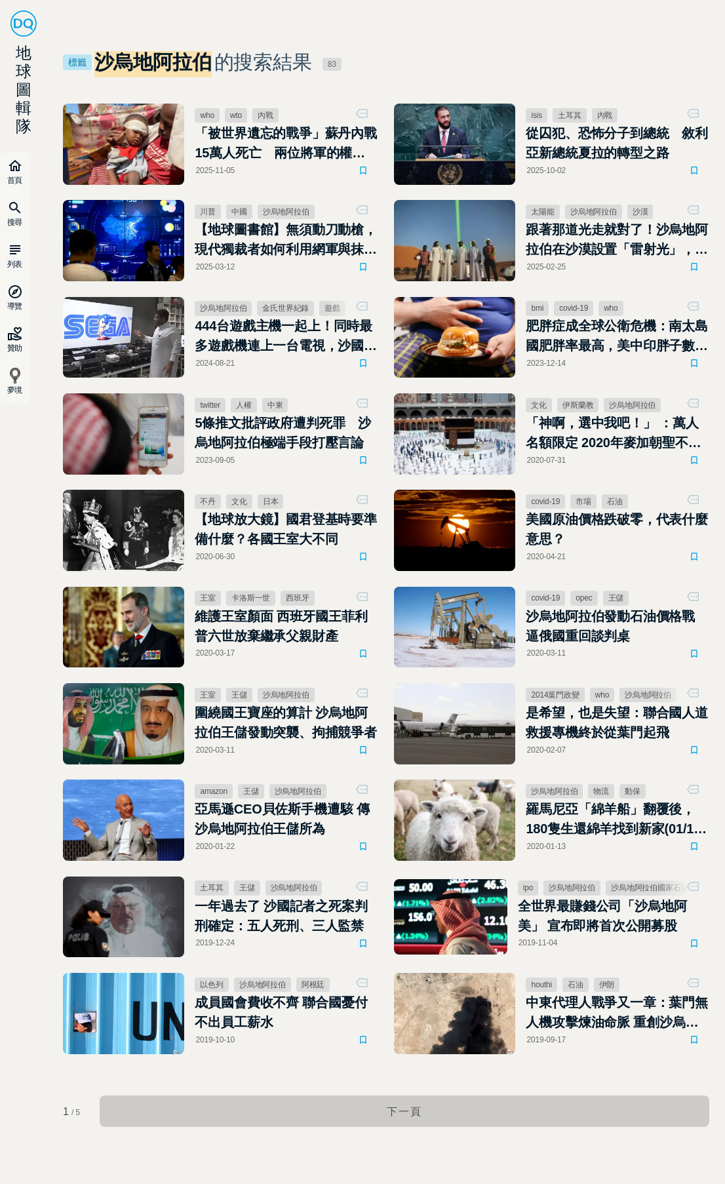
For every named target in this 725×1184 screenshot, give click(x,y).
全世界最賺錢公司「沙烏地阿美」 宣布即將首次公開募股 (602, 919)
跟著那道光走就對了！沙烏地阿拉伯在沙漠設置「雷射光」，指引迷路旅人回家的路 (617, 241)
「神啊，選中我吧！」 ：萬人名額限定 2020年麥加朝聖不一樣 (613, 435)
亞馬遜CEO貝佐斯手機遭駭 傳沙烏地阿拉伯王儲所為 (282, 822)
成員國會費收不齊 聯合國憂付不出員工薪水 (281, 1016)
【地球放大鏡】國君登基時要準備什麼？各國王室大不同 (286, 531)
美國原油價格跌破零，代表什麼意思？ (617, 531)
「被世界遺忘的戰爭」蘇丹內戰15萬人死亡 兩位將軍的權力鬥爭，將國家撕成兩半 (286, 144)
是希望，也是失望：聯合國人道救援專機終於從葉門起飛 (617, 725)
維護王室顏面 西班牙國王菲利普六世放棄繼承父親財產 (281, 628)
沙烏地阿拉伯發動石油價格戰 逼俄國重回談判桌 (611, 628)
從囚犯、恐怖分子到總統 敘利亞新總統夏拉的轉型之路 (617, 143)
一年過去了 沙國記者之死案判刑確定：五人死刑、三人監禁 (281, 919)
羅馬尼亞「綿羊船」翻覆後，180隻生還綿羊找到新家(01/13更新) (613, 823)
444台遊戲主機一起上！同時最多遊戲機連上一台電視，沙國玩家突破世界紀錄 (286, 338)
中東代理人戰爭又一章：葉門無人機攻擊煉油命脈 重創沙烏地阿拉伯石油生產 (617, 1017)
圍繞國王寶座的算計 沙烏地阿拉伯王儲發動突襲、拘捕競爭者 (286, 725)
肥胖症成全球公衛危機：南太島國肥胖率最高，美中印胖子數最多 (617, 338)
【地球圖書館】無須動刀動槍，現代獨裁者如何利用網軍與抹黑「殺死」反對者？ (286, 241)
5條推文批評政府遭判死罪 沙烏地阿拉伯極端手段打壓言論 (283, 434)
